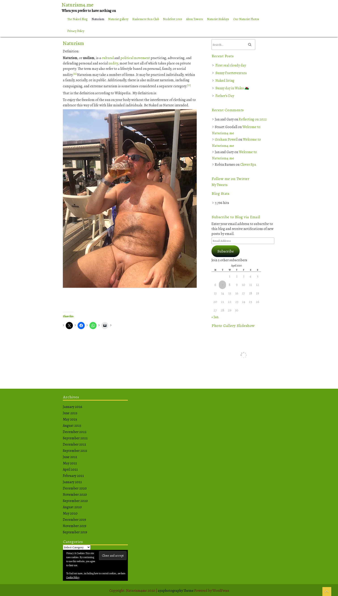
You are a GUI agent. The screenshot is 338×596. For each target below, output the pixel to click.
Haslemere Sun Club (145, 19)
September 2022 (75, 438)
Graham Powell (226, 139)
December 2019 (74, 519)
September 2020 (75, 500)
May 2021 (70, 463)
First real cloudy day (230, 65)
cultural (108, 58)
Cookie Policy (72, 577)
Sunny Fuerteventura (231, 73)
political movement (135, 58)
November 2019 (74, 525)
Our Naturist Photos (246, 19)
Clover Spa (248, 164)
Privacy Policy (75, 31)
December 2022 (75, 431)
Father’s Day (224, 95)
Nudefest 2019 (172, 19)
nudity (113, 63)
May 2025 (70, 419)
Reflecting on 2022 (253, 119)
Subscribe (225, 251)
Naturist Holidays (218, 19)
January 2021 (72, 482)
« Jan (214, 317)
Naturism (98, 19)
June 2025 (70, 413)
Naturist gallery (118, 19)
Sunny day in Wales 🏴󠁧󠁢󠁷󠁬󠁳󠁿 (232, 88)
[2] (189, 85)
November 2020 (75, 494)
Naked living (224, 80)
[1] (75, 73)
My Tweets (219, 184)
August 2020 (72, 507)
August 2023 (72, 425)
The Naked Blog (77, 19)
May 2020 (70, 513)
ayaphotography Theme (176, 590)
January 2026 (72, 406)
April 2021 (70, 469)
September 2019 (75, 532)
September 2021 (75, 450)
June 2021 (70, 457)
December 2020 (75, 488)
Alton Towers (194, 19)
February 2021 (73, 475)
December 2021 (74, 444)
